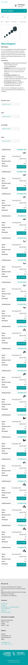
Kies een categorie (8, 11)
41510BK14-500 (22, 326)
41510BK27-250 (22, 481)
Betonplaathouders (6, 612)
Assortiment (4, 603)
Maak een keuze (10, 104)
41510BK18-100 (22, 392)
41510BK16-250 (22, 348)
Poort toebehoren (5, 608)
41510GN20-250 (21, 415)
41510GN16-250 (21, 370)
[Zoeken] (25, 17)
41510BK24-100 (22, 459)
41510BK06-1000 (21, 194)
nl (5, 2)
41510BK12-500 (22, 304)
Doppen (3, 610)
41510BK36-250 (22, 525)
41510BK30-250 (22, 503)
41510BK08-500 (22, 216)
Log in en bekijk (21, 166)
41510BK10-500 (22, 260)
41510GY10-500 (22, 282)
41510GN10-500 (21, 238)
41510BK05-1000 (21, 171)
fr (3, 2)
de (1, 2)
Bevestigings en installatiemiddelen (10, 607)
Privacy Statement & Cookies (13, 660)
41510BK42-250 (22, 547)
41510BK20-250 (22, 437)
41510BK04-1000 (21, 149)
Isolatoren (3, 605)
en (7, 2)
